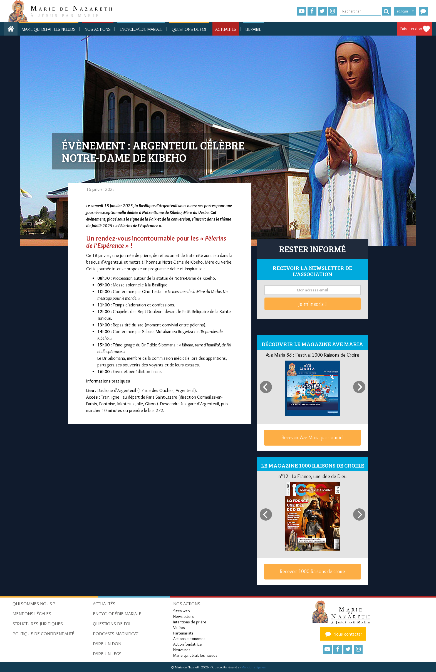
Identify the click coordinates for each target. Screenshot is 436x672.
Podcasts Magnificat (115, 633)
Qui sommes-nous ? (34, 603)
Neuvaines (181, 649)
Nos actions (98, 29)
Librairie (253, 29)
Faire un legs (107, 653)
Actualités (225, 29)
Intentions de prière (189, 621)
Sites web (181, 610)
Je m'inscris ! (312, 304)
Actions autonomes (189, 638)
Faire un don (411, 28)
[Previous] (266, 387)
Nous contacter (343, 633)
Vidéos (179, 627)
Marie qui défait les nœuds (49, 29)
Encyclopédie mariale (141, 29)
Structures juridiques (38, 623)
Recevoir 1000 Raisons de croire (312, 571)
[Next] (359, 387)
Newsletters (183, 616)
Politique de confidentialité (43, 633)
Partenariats (183, 633)
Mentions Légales (32, 613)
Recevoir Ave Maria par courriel (312, 437)
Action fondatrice (187, 644)
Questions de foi (189, 29)
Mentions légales (253, 667)
